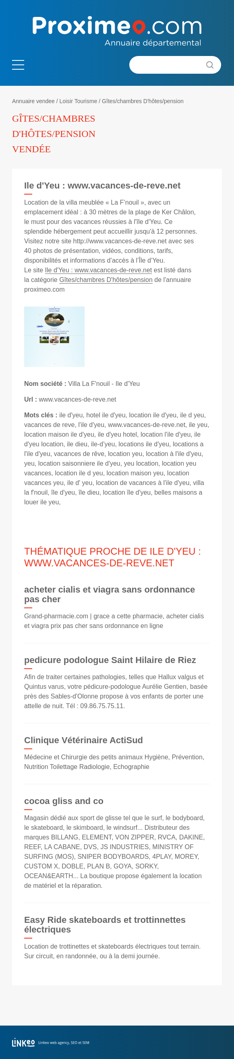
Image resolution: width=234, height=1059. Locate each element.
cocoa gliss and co (64, 801)
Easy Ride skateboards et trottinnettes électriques (105, 925)
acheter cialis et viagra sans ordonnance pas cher (109, 594)
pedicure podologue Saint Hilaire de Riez (110, 660)
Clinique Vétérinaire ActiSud (83, 740)
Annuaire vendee (33, 101)
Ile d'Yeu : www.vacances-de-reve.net (98, 270)
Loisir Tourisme (78, 101)
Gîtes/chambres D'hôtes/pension (143, 101)
